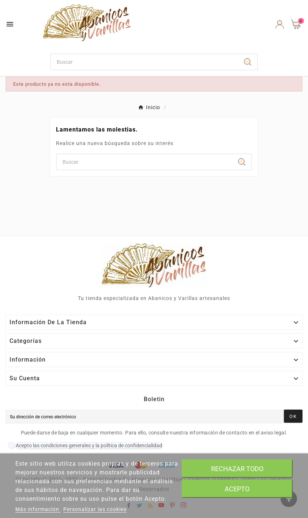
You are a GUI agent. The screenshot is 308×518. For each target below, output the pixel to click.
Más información (38, 509)
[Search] (247, 62)
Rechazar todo (237, 469)
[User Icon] (279, 24)
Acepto (237, 489)
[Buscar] (144, 62)
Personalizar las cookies (95, 509)
